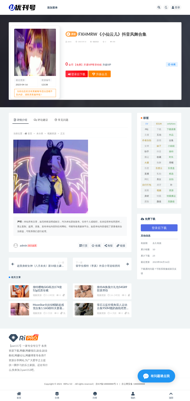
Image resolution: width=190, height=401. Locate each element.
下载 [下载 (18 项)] (159, 129)
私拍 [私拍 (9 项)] (159, 173)
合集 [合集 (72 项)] (171, 140)
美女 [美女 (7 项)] (159, 179)
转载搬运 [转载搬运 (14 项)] (171, 195)
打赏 (83, 245)
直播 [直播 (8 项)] (146, 173)
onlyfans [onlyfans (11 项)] (171, 123)
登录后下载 (76, 74)
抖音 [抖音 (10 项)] (159, 151)
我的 (133, 395)
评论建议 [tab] (41, 119)
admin (25, 245)
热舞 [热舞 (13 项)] (159, 162)
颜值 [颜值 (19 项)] (159, 201)
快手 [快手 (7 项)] (146, 151)
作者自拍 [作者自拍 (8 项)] (146, 140)
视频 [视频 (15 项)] (159, 190)
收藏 (172, 64)
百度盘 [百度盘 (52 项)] (171, 168)
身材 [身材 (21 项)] (146, 195)
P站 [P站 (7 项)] (146, 129)
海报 (109, 245)
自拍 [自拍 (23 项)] (171, 179)
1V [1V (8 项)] (146, 123)
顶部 (171, 395)
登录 (176, 7)
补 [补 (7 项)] (171, 184)
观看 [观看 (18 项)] (146, 190)
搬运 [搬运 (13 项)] (146, 157)
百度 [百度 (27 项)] (146, 168)
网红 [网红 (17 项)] (146, 179)
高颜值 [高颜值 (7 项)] (171, 201)
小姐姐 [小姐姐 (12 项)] (171, 145)
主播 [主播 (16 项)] (146, 134)
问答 (95, 395)
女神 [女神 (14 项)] (146, 145)
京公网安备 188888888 (133, 383)
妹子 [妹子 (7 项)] (159, 145)
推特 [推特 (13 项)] (171, 151)
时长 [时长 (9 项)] (171, 157)
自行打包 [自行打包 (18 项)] (146, 184)
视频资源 (96, 42)
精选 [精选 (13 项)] (171, 173)
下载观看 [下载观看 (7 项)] (171, 129)
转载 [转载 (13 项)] (159, 195)
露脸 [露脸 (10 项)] (146, 201)
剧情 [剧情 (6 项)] (159, 140)
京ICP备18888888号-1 (106, 383)
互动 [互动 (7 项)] (159, 134)
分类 (57, 395)
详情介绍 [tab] (20, 119)
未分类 (39, 133)
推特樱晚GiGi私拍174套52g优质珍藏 (47, 288)
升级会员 (165, 53)
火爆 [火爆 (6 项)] (146, 162)
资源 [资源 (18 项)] (171, 190)
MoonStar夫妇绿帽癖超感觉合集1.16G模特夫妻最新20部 (49, 308)
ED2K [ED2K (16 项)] (159, 123)
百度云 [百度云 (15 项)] (159, 168)
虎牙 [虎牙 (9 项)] (159, 184)
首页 (30, 133)
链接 (121, 245)
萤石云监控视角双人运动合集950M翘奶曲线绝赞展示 (113, 308)
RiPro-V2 (68, 383)
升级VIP (107, 64)
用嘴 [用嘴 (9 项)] (171, 162)
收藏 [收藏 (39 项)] (159, 157)
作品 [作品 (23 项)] (171, 134)
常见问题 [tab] (61, 119)
